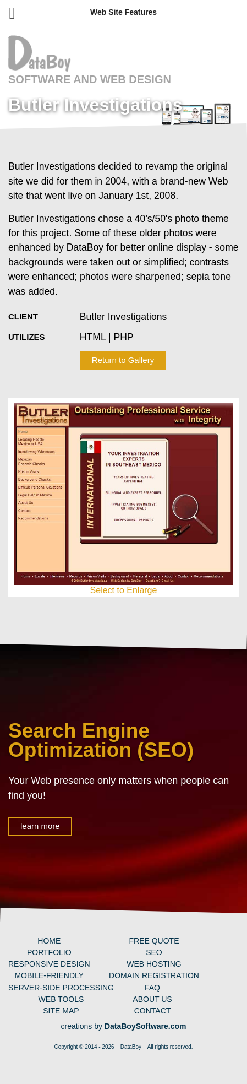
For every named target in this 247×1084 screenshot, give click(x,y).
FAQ (152, 987)
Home (49, 940)
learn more (40, 826)
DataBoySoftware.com (145, 1026)
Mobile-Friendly (49, 975)
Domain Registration (154, 975)
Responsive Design (49, 964)
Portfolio (49, 952)
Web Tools (61, 999)
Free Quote (154, 940)
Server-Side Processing (61, 987)
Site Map (61, 1010)
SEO (154, 952)
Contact (152, 1010)
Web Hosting (154, 964)
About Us (152, 999)
